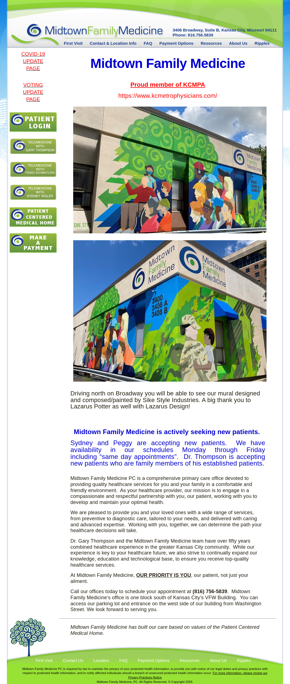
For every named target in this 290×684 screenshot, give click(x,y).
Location (101, 660)
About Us (238, 43)
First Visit (73, 43)
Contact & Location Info (113, 43)
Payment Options (176, 43)
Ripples (262, 43)
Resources (211, 43)
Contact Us (73, 660)
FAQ (148, 43)
